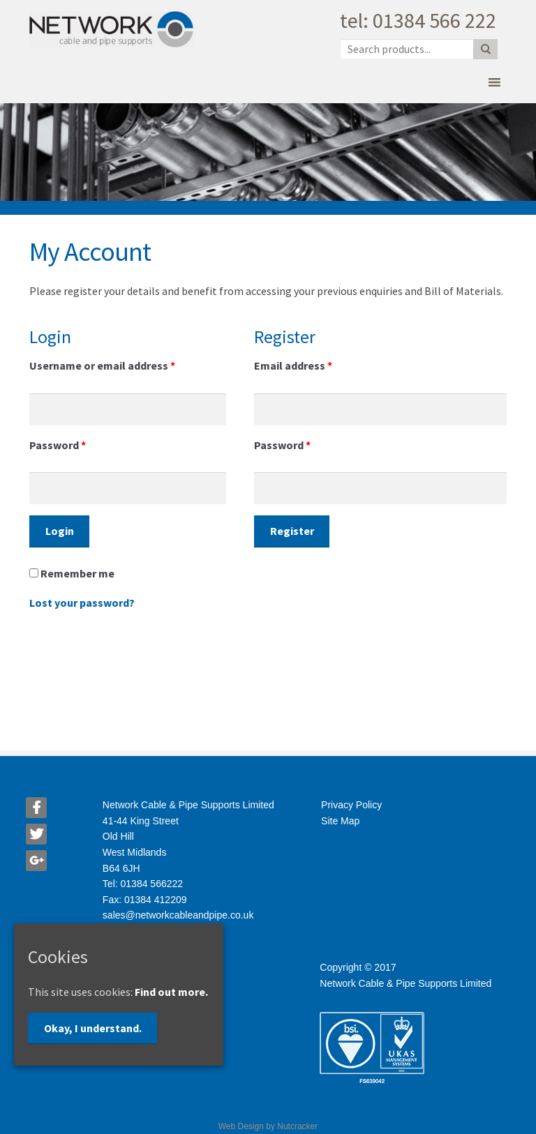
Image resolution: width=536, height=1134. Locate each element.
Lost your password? (82, 603)
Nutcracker (297, 1126)
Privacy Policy (351, 804)
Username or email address (102, 365)
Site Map (340, 820)
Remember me (71, 573)
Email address (293, 365)
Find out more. (171, 992)
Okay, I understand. (93, 1028)
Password (57, 445)
